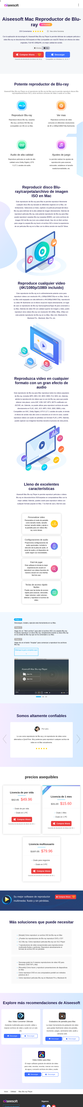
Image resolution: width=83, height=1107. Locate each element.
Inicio (6, 1091)
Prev (4, 739)
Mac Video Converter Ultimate (21, 1021)
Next (79, 739)
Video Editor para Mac (41, 1060)
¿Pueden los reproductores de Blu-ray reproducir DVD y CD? (41, 938)
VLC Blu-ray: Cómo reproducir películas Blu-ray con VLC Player (42, 942)
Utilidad (13, 1091)
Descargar (12, 1036)
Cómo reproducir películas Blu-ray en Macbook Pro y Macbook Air (43, 978)
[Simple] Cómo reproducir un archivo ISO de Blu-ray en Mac (40, 935)
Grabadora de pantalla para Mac (62, 1021)
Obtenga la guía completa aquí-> (26, 652)
